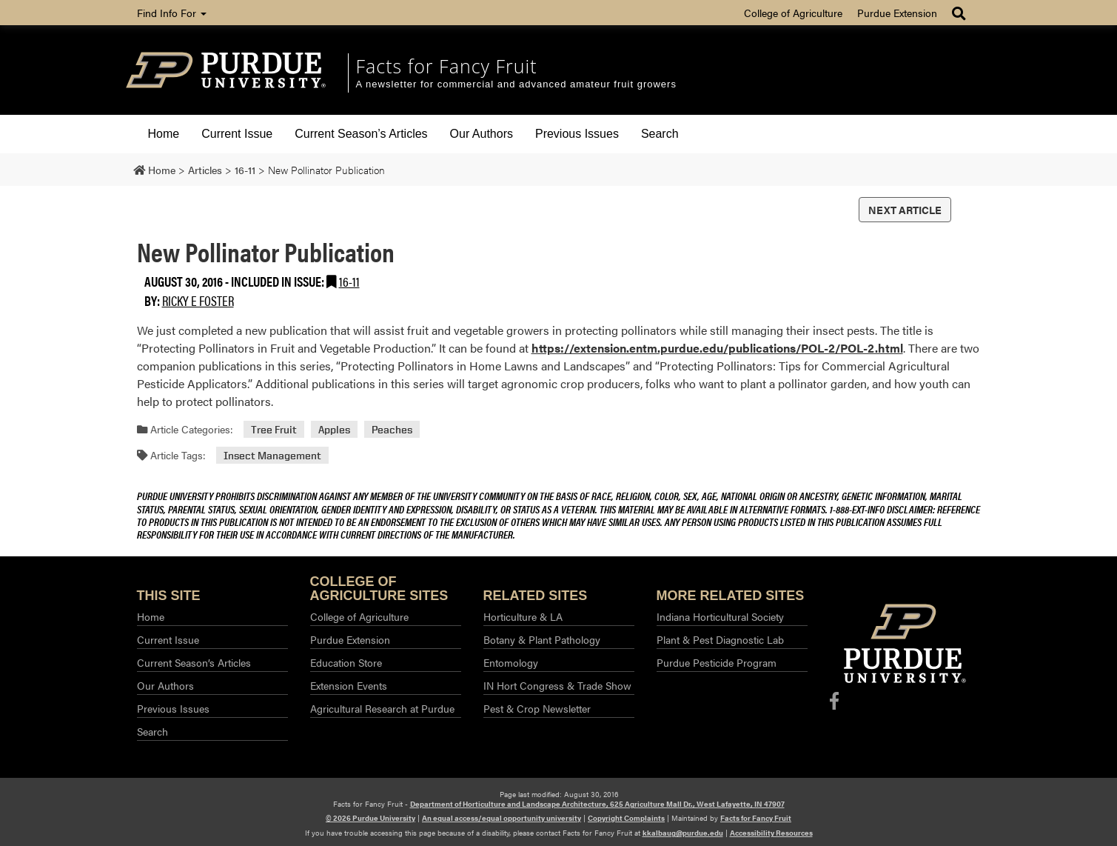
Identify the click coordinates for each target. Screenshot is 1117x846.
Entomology (510, 662)
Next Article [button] (905, 209)
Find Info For (172, 12)
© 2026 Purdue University (370, 818)
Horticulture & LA (523, 616)
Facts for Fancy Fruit (446, 66)
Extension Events (348, 685)
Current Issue (236, 133)
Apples (334, 429)
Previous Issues (577, 133)
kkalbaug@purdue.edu (683, 832)
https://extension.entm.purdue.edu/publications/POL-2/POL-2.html (717, 347)
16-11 (349, 281)
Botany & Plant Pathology (541, 639)
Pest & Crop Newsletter (537, 708)
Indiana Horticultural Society (720, 616)
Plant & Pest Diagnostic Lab (720, 639)
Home (164, 133)
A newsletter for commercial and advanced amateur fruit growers (516, 84)
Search (660, 133)
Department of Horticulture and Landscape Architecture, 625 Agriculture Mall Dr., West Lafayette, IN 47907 (597, 804)
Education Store (346, 662)
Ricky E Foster (198, 300)
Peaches (392, 429)
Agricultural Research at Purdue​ (382, 708)
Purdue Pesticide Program (716, 662)
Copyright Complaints (626, 818)
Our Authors (481, 133)
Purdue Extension (897, 12)
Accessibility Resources (771, 832)
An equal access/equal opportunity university (501, 818)
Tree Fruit (274, 429)
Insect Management (272, 455)
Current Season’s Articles (361, 133)
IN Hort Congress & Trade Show (557, 685)
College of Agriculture (793, 12)
